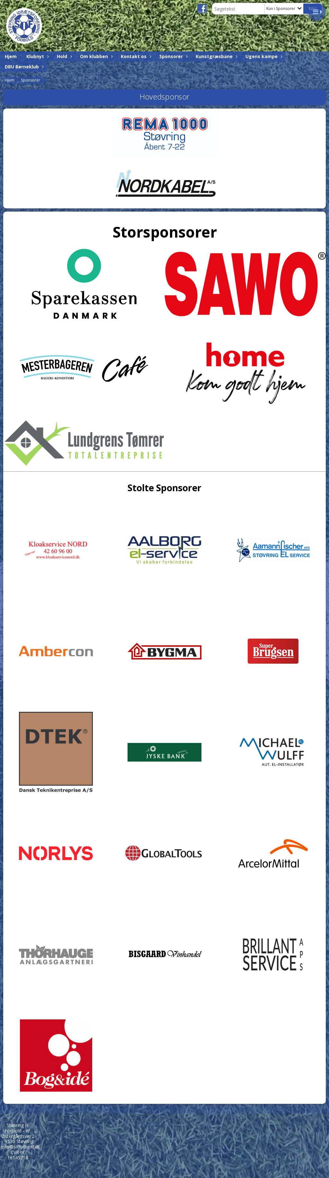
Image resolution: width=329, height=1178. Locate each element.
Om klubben (95, 56)
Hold (63, 56)
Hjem (11, 56)
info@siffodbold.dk (20, 1147)
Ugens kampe (263, 56)
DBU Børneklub (23, 67)
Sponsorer (172, 56)
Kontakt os (135, 56)
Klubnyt (36, 56)
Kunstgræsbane (216, 56)
